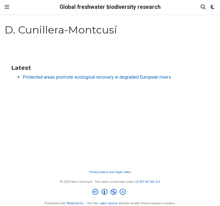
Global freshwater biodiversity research (110, 7)
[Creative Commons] (110, 192)
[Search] (203, 7)
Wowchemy (75, 203)
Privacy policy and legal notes (110, 172)
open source (109, 203)
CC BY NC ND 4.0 (147, 182)
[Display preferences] (212, 7)
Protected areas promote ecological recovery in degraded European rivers (97, 77)
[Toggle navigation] (7, 7)
